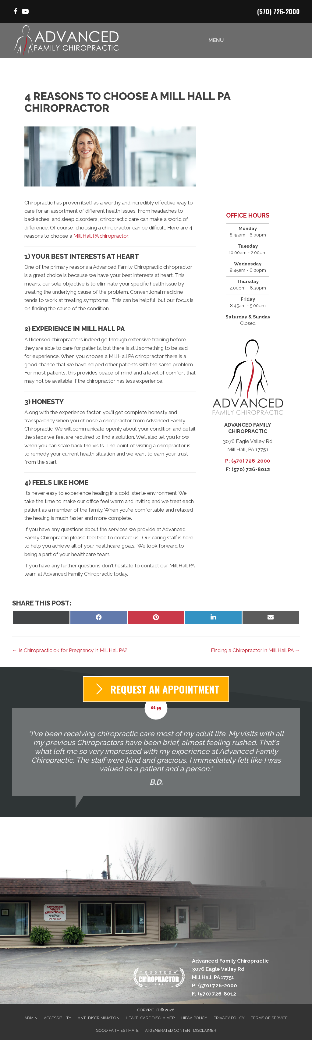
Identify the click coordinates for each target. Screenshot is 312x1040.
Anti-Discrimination (98, 1018)
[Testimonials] (156, 752)
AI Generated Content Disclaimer (180, 1030)
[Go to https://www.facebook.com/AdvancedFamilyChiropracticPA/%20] (15, 12)
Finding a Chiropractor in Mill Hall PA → (255, 650)
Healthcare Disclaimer (150, 1018)
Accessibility (57, 1018)
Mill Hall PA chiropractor (101, 236)
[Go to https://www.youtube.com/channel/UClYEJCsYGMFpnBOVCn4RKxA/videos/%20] (25, 12)
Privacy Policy (229, 1018)
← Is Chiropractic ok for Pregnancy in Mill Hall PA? (69, 650)
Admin (30, 1018)
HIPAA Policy (194, 1018)
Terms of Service (269, 1018)
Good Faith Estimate (117, 1030)
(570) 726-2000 (278, 11)
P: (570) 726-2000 (247, 461)
